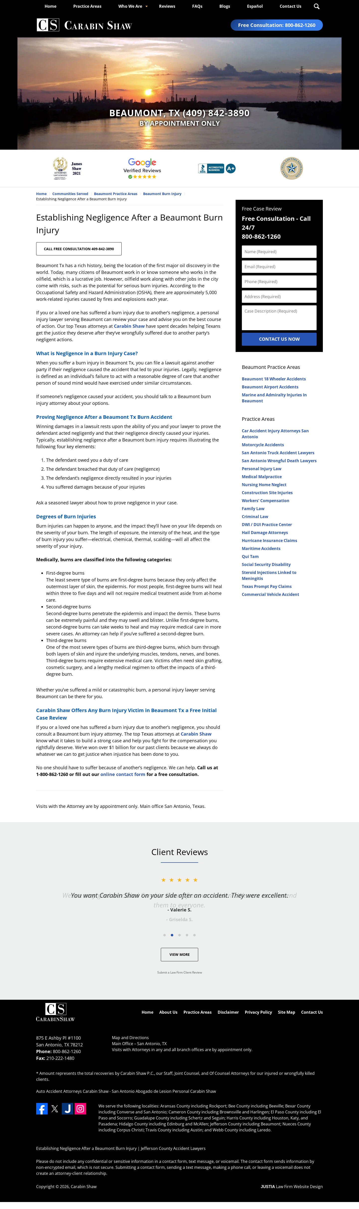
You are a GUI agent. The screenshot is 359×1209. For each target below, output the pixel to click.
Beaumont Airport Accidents (270, 387)
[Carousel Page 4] (187, 935)
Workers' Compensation (265, 500)
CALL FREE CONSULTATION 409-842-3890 (79, 248)
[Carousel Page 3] (179, 935)
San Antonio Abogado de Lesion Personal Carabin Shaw (164, 1091)
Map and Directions (130, 1037)
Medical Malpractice (262, 476)
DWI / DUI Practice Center (267, 524)
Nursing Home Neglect (264, 484)
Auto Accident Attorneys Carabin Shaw (72, 1091)
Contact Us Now (279, 339)
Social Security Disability (266, 564)
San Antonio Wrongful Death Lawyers (279, 460)
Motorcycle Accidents (263, 444)
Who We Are (130, 6)
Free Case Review (262, 208)
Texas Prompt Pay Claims (267, 586)
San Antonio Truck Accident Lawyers (278, 452)
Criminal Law (255, 516)
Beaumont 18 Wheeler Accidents (274, 379)
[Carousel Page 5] (194, 935)
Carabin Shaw (129, 326)
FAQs (197, 6)
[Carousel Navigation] (179, 934)
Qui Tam (250, 556)
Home (50, 6)
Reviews (167, 6)
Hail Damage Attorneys (265, 532)
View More (180, 954)
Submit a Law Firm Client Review (179, 972)
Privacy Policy (258, 1012)
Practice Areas (87, 6)
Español (255, 6)
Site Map (286, 1012)
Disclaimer (228, 1012)
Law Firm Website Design (292, 1186)
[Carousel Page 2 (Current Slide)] (172, 935)
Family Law (253, 508)
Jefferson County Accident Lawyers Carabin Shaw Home (84, 25)
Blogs (224, 6)
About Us (168, 1012)
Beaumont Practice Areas (271, 367)
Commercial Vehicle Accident (270, 594)
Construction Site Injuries (267, 492)
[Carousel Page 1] (164, 935)
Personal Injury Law (261, 468)
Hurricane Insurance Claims (269, 540)
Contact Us (290, 6)
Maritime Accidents (261, 548)
